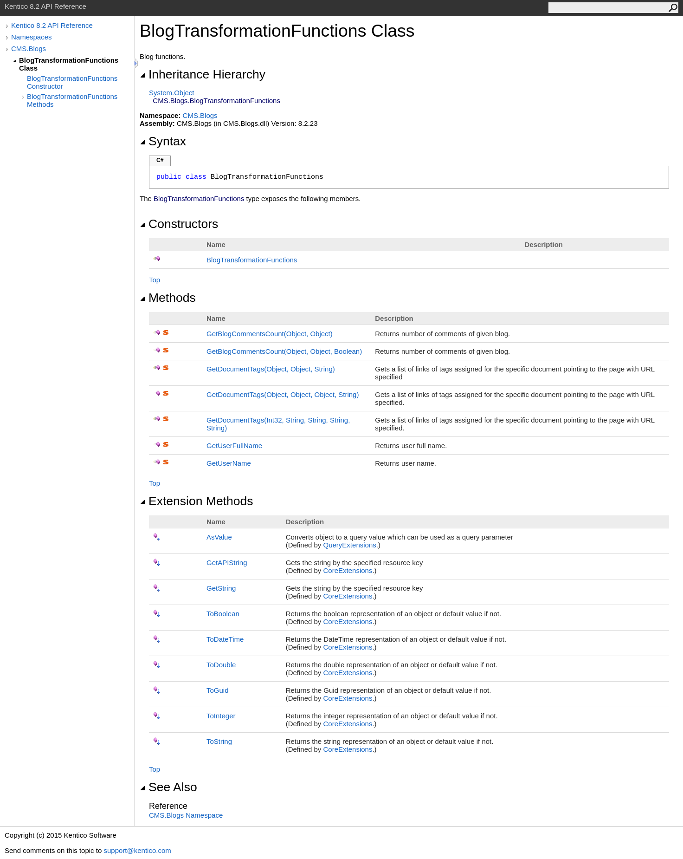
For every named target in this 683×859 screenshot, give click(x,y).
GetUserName (228, 463)
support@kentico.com (137, 850)
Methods (168, 298)
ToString (219, 741)
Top (154, 280)
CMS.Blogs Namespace (186, 815)
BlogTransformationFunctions (251, 260)
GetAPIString (226, 562)
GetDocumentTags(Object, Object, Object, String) (282, 394)
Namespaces (31, 37)
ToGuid (217, 690)
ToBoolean (222, 614)
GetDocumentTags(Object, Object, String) (270, 369)
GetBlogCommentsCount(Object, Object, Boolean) (284, 351)
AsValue (219, 537)
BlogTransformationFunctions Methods (72, 100)
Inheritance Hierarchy (202, 74)
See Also (168, 787)
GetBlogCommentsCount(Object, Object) (269, 334)
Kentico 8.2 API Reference (52, 25)
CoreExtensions (348, 570)
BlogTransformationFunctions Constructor (72, 82)
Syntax (163, 141)
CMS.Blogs (28, 48)
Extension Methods (196, 501)
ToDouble (221, 665)
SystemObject (171, 93)
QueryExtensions (349, 545)
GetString (221, 588)
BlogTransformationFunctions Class (68, 64)
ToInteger (221, 716)
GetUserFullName (234, 445)
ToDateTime (225, 639)
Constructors (179, 224)
